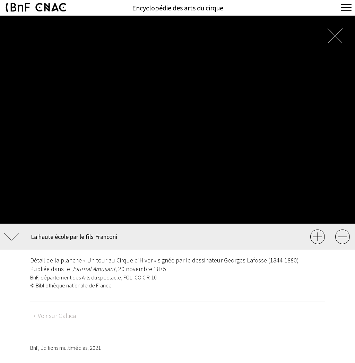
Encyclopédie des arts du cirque (177, 7)
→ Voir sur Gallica (53, 316)
